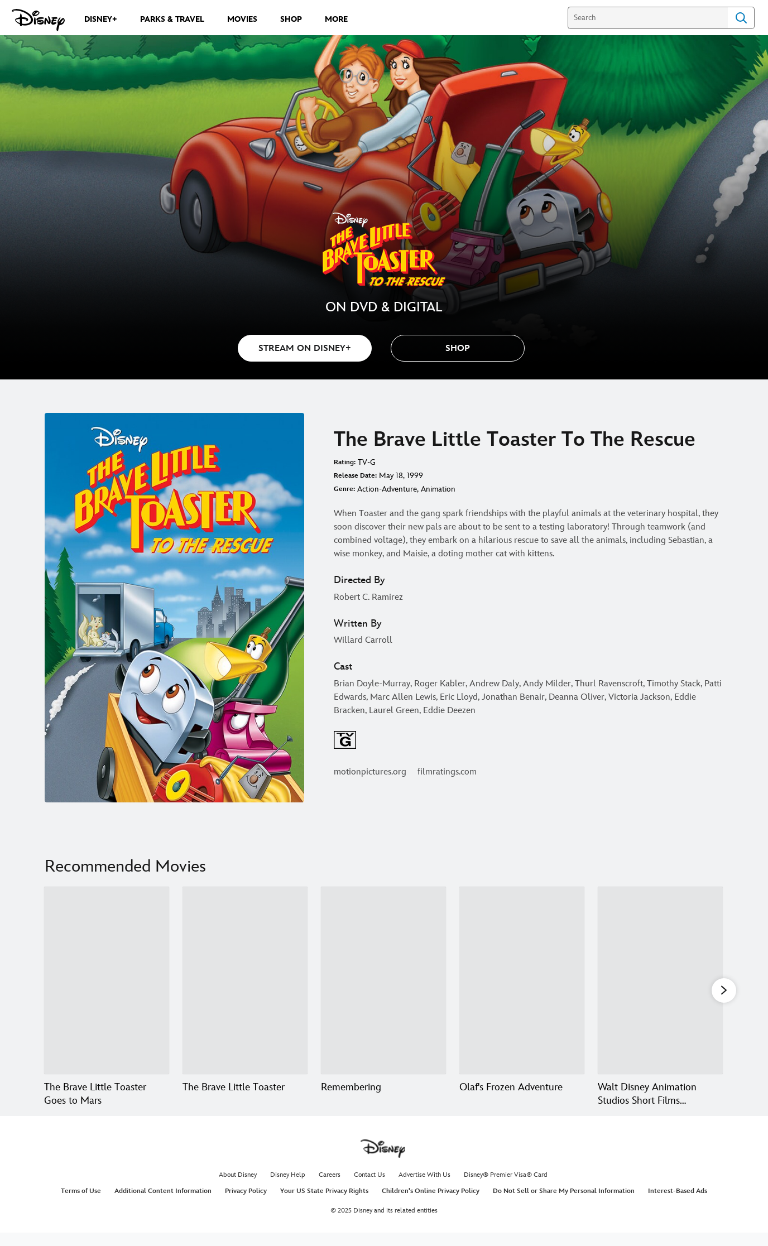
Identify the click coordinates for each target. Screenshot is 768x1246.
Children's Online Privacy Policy (430, 1204)
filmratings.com (447, 772)
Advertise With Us (424, 1188)
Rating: (345, 462)
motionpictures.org (370, 772)
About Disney (238, 1188)
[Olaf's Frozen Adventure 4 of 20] (521, 980)
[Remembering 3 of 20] (383, 980)
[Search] (648, 18)
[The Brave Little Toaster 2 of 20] (245, 980)
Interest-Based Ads (677, 1204)
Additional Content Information (163, 1204)
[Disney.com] (38, 20)
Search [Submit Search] (741, 18)
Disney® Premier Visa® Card (506, 1188)
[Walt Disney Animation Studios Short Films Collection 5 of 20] (660, 980)
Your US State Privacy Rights (324, 1204)
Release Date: (355, 476)
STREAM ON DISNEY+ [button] (304, 348)
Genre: (344, 489)
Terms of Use (81, 1204)
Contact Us (369, 1188)
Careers (329, 1188)
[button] (458, 348)
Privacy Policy (246, 1204)
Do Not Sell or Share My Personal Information (564, 1204)
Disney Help (287, 1188)
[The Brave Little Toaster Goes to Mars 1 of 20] (106, 980)
